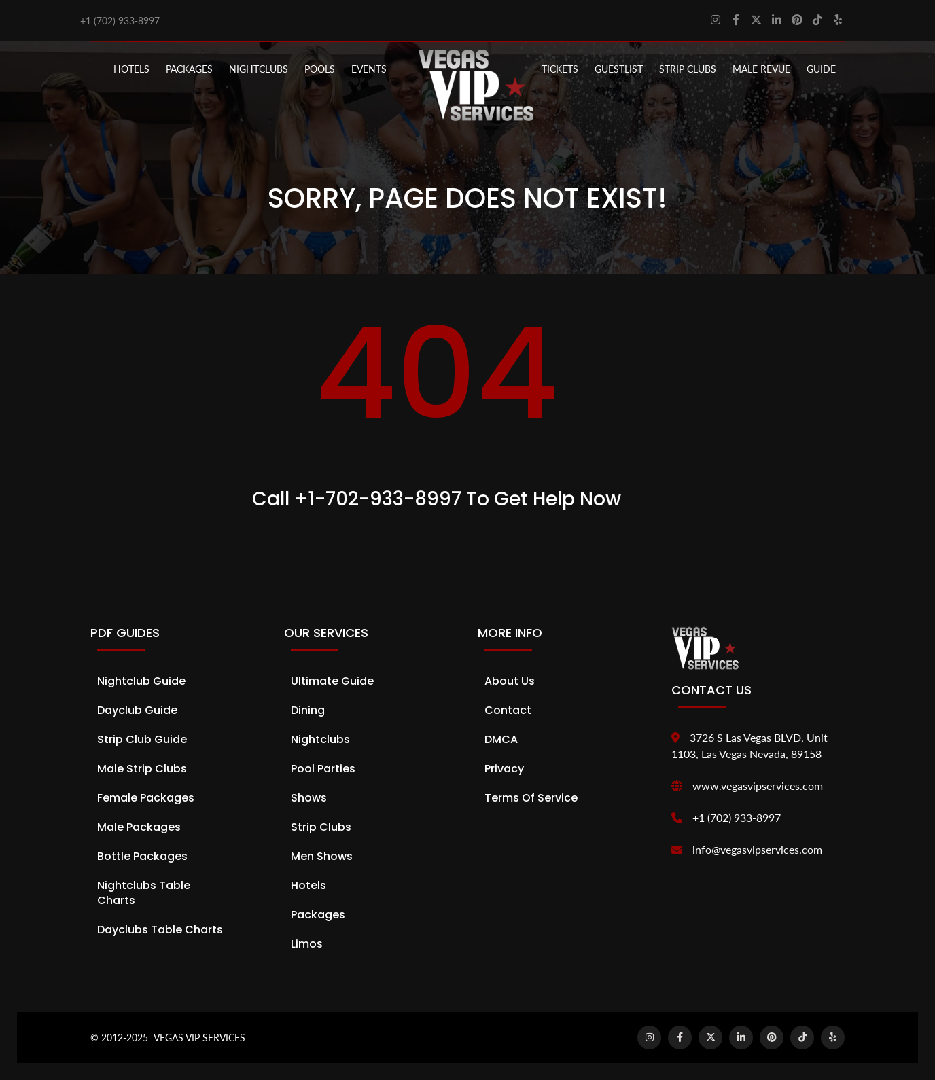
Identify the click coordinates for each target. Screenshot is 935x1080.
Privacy (504, 768)
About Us (509, 681)
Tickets (560, 69)
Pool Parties (323, 768)
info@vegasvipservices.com (757, 849)
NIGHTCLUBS (258, 69)
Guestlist (619, 69)
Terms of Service (531, 798)
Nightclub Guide (141, 681)
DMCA (501, 739)
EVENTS (369, 69)
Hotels (131, 69)
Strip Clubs (321, 827)
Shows (309, 798)
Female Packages (145, 798)
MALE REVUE (761, 69)
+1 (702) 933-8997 (120, 20)
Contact (507, 710)
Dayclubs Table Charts (160, 929)
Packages (318, 914)
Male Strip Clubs (142, 768)
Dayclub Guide (137, 710)
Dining (308, 710)
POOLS (319, 69)
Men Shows (322, 856)
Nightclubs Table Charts (143, 893)
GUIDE (821, 69)
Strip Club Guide (142, 739)
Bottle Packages (142, 856)
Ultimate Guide (332, 681)
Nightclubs (320, 739)
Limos (307, 944)
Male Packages (139, 827)
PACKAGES (189, 69)
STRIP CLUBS (687, 69)
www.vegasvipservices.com (757, 785)
